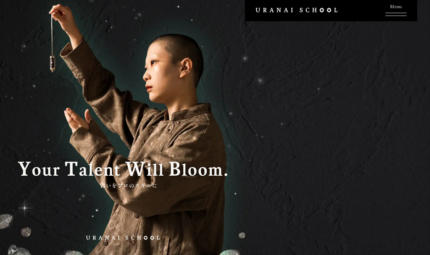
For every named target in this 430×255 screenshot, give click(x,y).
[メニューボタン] (396, 9)
